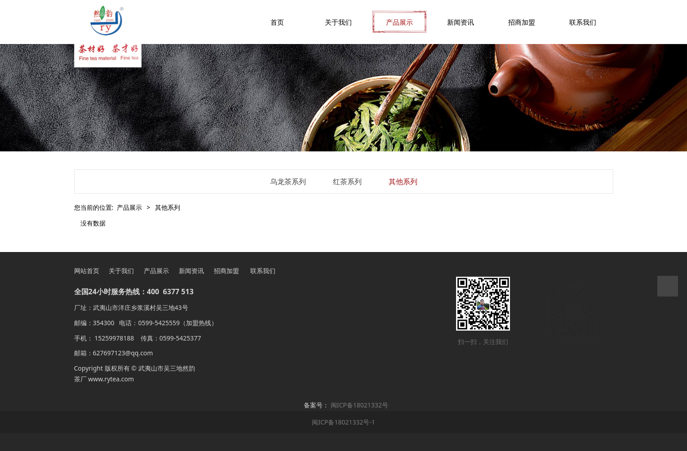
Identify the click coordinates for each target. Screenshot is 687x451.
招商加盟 (521, 22)
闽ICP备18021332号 (359, 405)
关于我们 (338, 22)
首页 (277, 22)
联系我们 (582, 22)
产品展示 (399, 22)
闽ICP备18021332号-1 (343, 422)
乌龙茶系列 (288, 181)
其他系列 (403, 181)
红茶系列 (347, 181)
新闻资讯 (460, 22)
